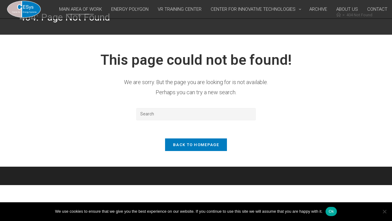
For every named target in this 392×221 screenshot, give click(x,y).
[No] (384, 211)
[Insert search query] (196, 114)
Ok (331, 211)
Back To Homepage (196, 145)
